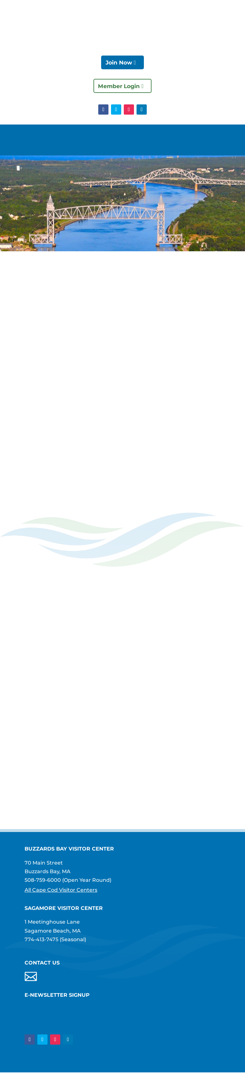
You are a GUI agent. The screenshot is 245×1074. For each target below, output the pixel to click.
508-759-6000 (43, 881)
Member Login (118, 86)
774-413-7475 (41, 940)
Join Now (119, 62)
